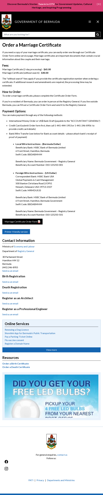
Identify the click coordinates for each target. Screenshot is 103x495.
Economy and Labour (24, 246)
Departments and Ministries (61, 480)
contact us (62, 454)
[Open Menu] (90, 22)
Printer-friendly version (16, 231)
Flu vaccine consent (14, 340)
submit (98, 34)
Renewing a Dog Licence (17, 329)
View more (51, 349)
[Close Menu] (98, 22)
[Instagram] (51, 470)
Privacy (40, 480)
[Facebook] (51, 463)
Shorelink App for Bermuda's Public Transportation (30, 333)
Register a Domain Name (17, 343)
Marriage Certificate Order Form (21, 221)
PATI (30, 480)
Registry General (25, 251)
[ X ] (99, 4)
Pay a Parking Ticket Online (18, 336)
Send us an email (10, 270)
